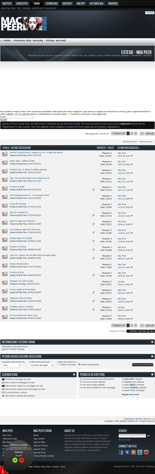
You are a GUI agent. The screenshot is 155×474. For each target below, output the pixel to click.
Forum (37, 3)
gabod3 (5, 349)
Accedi (149, 13)
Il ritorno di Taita (17, 187)
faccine (128, 382)
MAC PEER (7, 3)
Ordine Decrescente (88, 364)
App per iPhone (40, 445)
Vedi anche (19, 452)
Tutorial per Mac (10, 438)
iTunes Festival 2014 (19, 264)
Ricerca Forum (145, 142)
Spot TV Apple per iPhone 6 (22, 221)
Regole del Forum (130, 394)
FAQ (19, 8)
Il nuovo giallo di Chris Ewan (23, 289)
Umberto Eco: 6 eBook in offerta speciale (28, 169)
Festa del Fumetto (18, 204)
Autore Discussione (21, 147)
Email (2, 117)
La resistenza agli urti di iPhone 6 (25, 229)
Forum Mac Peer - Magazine (28, 41)
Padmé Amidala (17, 349)
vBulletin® (139, 419)
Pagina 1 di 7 (119, 133)
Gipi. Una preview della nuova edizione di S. (30, 178)
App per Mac (39, 442)
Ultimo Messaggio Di (129, 147)
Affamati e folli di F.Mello (21, 298)
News (36, 435)
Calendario (26, 8)
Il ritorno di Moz (17, 272)
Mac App (81, 3)
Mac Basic (67, 3)
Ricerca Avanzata (125, 440)
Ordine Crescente (66, 364)
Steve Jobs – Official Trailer (22, 161)
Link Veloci (50, 8)
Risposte (101, 147)
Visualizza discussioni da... (14, 362)
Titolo (5, 147)
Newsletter (22, 3)
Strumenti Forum (129, 142)
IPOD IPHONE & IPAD (43, 456)
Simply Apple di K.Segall (21, 238)
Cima (152, 331)
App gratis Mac (97, 3)
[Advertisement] (77, 86)
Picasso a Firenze (18, 246)
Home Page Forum (8, 8)
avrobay (22, 284)
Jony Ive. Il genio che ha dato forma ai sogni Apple (33, 255)
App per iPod (39, 452)
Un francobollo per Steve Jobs (23, 315)
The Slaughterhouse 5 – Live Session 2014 (29, 195)
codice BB (128, 379)
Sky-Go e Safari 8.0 (19, 212)
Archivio (55, 467)
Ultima (150, 133)
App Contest (39, 438)
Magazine (113, 3)
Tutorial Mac (52, 3)
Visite (111, 147)
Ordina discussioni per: (39, 362)
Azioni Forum (37, 8)
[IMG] (132, 385)
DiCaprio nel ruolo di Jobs (21, 281)
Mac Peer (23, 155)
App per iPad (39, 449)
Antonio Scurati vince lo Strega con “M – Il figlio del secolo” (36, 152)
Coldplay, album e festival (21, 306)
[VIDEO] (134, 387)
